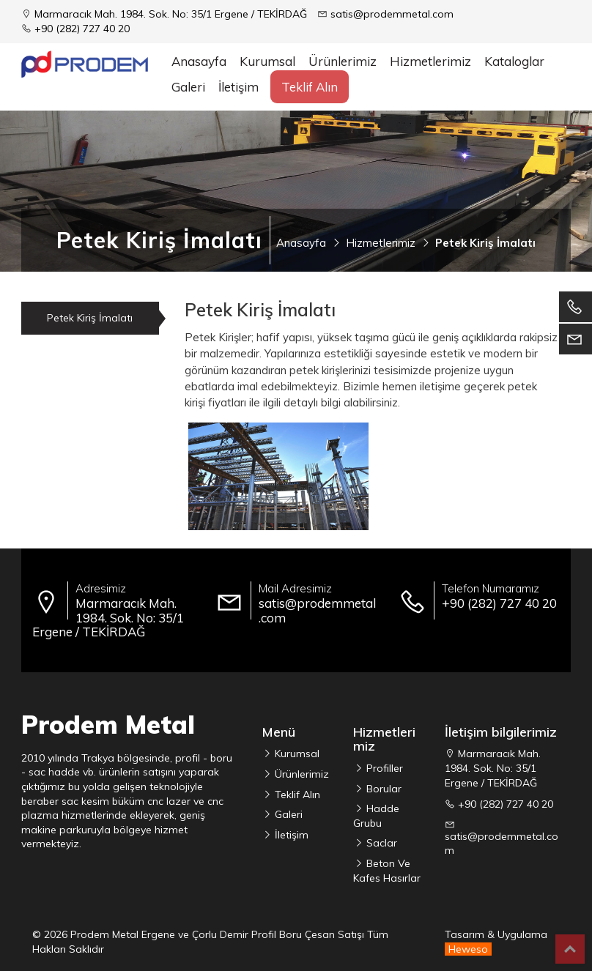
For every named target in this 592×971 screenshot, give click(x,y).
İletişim (238, 86)
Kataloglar (514, 61)
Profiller (383, 768)
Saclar (380, 842)
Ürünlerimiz (300, 774)
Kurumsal (267, 61)
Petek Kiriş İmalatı (90, 317)
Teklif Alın (309, 86)
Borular (382, 788)
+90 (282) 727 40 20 (82, 28)
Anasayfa (198, 61)
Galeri (188, 86)
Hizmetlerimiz (430, 61)
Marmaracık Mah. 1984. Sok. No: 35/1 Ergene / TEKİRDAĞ (170, 14)
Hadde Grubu (376, 816)
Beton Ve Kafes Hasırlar (387, 871)
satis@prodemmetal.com (392, 14)
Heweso (468, 949)
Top (570, 949)
